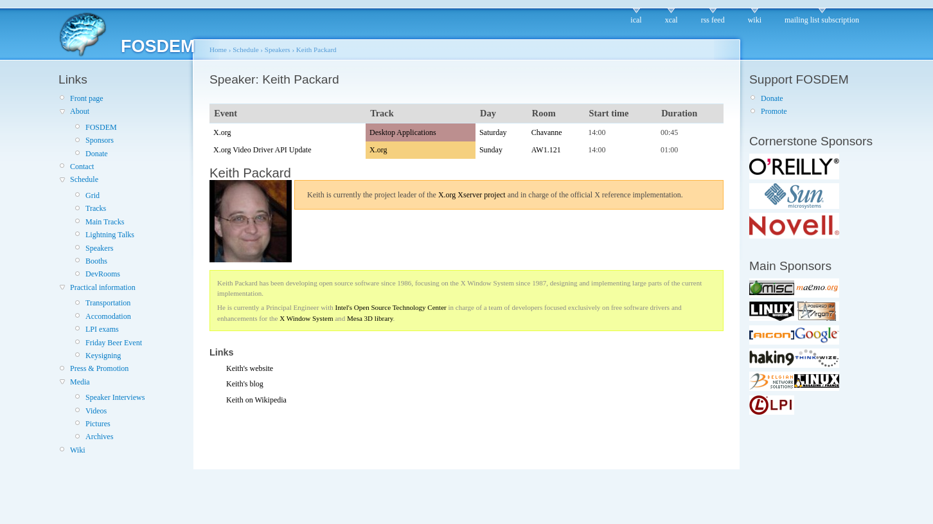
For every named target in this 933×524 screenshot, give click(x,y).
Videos (96, 410)
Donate (96, 153)
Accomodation (108, 316)
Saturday (493, 132)
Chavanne (546, 132)
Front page (86, 98)
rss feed (713, 19)
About (79, 111)
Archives (99, 436)
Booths (96, 261)
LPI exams (102, 329)
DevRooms (102, 273)
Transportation (107, 302)
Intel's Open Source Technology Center (391, 307)
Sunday (490, 149)
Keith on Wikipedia (256, 399)
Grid (92, 195)
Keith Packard (316, 49)
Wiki (77, 450)
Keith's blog (244, 383)
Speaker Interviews (115, 397)
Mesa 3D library (370, 318)
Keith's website (249, 368)
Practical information (103, 287)
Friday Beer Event (113, 342)
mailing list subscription (822, 19)
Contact (82, 166)
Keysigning (103, 355)
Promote (774, 111)
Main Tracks (104, 221)
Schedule (84, 179)
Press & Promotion (99, 368)
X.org (222, 132)
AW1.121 (546, 149)
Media (80, 381)
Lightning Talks (109, 234)
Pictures (98, 423)
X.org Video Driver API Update (262, 149)
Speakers (99, 248)
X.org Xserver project (472, 194)
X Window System (306, 318)
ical (635, 19)
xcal (671, 19)
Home (218, 49)
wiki (754, 19)
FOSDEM (101, 127)
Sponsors (99, 140)
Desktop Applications (402, 132)
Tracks (95, 208)
